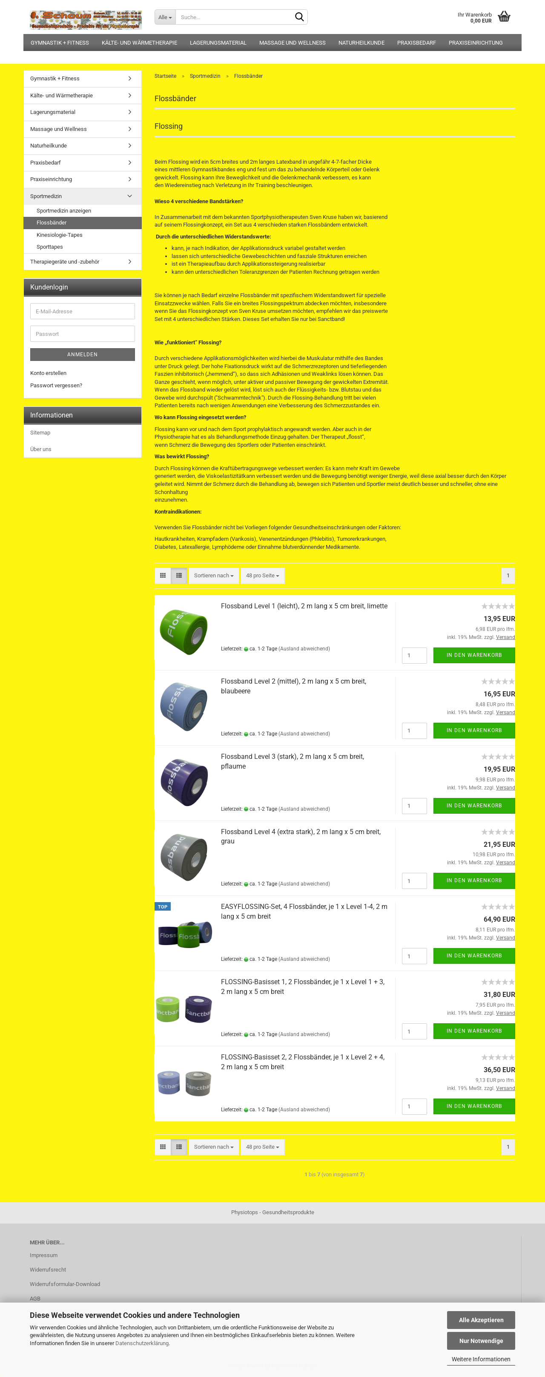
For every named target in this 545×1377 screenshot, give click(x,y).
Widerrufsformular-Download (65, 1284)
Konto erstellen (48, 373)
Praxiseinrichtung (476, 43)
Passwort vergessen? (56, 385)
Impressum (43, 1255)
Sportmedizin (46, 196)
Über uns (41, 449)
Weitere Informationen (481, 1359)
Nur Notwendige (481, 1340)
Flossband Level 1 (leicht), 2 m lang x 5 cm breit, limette (304, 606)
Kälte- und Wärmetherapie (139, 43)
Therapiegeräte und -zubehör (64, 261)
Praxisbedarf (416, 43)
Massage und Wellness (292, 43)
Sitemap (40, 432)
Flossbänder (51, 222)
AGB (35, 1298)
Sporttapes (50, 247)
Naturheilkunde (361, 43)
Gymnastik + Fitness (60, 43)
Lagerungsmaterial (218, 43)
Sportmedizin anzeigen (64, 210)
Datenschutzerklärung (142, 1343)
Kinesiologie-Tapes (60, 235)
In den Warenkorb (474, 655)
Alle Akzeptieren (481, 1320)
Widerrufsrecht (48, 1269)
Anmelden (82, 355)
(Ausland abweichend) (304, 649)
